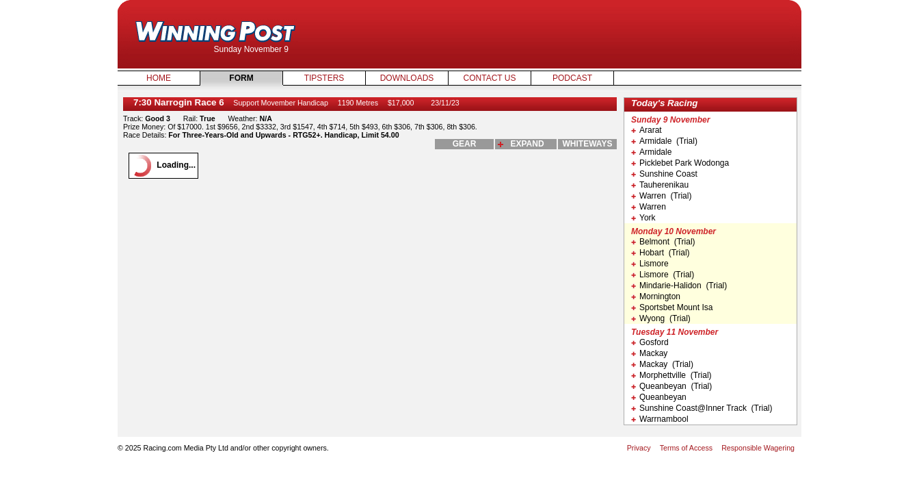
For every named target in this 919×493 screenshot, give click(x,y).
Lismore (650, 263)
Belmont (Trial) (663, 241)
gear (465, 144)
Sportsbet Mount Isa (671, 307)
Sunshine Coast (664, 174)
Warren (648, 207)
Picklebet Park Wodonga (680, 163)
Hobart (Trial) (660, 252)
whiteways (588, 144)
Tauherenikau (660, 185)
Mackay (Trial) (662, 364)
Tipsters (324, 78)
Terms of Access (686, 448)
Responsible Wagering (758, 448)
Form (241, 78)
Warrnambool (660, 419)
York (643, 218)
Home (158, 78)
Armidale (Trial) (664, 141)
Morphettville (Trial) (671, 375)
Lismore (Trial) (662, 274)
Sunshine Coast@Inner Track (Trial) (701, 408)
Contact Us (490, 78)
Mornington (655, 296)
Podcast (572, 78)
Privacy (639, 448)
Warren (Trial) (661, 196)
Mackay (649, 353)
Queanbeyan (659, 397)
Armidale (651, 152)
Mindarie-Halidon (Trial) (679, 285)
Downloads (407, 78)
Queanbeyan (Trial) (671, 386)
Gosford (650, 342)
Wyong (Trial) (661, 318)
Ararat (646, 130)
